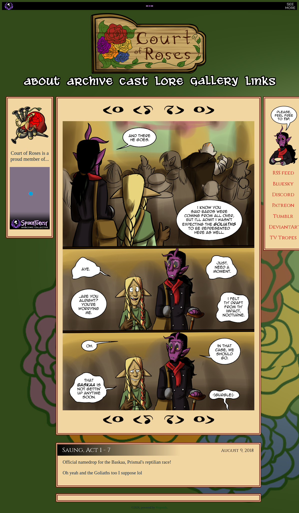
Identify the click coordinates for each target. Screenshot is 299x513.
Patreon (283, 205)
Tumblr (283, 216)
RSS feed (283, 173)
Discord (283, 194)
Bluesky (283, 183)
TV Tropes (283, 237)
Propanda (161, 507)
